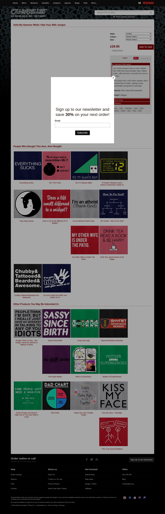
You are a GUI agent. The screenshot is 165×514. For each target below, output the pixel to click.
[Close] (113, 78)
